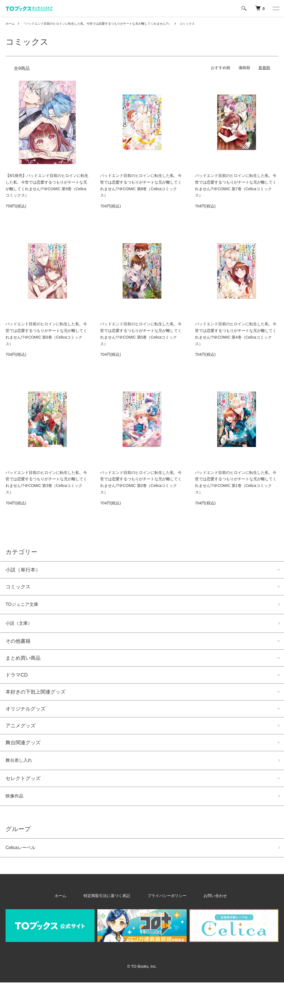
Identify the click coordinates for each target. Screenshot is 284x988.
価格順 (244, 67)
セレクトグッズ (23, 781)
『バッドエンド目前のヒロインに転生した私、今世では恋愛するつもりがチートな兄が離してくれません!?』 (104, 24)
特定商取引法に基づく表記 (112, 901)
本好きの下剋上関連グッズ (35, 694)
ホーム (11, 24)
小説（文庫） (21, 625)
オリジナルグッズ (25, 711)
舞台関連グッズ (23, 745)
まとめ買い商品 (23, 660)
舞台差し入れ (21, 763)
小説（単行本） (23, 570)
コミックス (202, 24)
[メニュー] (275, 8)
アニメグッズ (21, 728)
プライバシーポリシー (163, 901)
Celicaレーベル (22, 852)
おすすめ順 (220, 67)
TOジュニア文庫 (24, 605)
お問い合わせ (203, 901)
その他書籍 (18, 643)
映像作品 (16, 800)
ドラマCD (17, 677)
